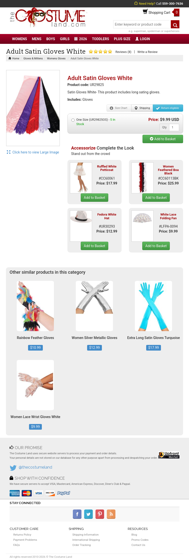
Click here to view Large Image (33, 152)
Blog (134, 534)
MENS (37, 39)
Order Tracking (81, 545)
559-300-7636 (172, 3)
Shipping (142, 108)
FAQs (16, 545)
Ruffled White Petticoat (107, 168)
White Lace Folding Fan (168, 216)
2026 (80, 39)
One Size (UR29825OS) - (93, 122)
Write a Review (147, 52)
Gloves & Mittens (33, 58)
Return (167, 108)
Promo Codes (139, 540)
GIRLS (65, 39)
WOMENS (19, 39)
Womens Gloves (56, 58)
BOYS (50, 39)
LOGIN (142, 39)
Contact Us (138, 545)
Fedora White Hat (106, 216)
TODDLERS (100, 39)
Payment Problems (25, 540)
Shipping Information (85, 534)
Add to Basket (162, 139)
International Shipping (86, 540)
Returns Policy (22, 534)
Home (13, 58)
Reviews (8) (123, 52)
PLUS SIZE (122, 39)
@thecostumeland (35, 467)
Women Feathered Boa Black (168, 170)
